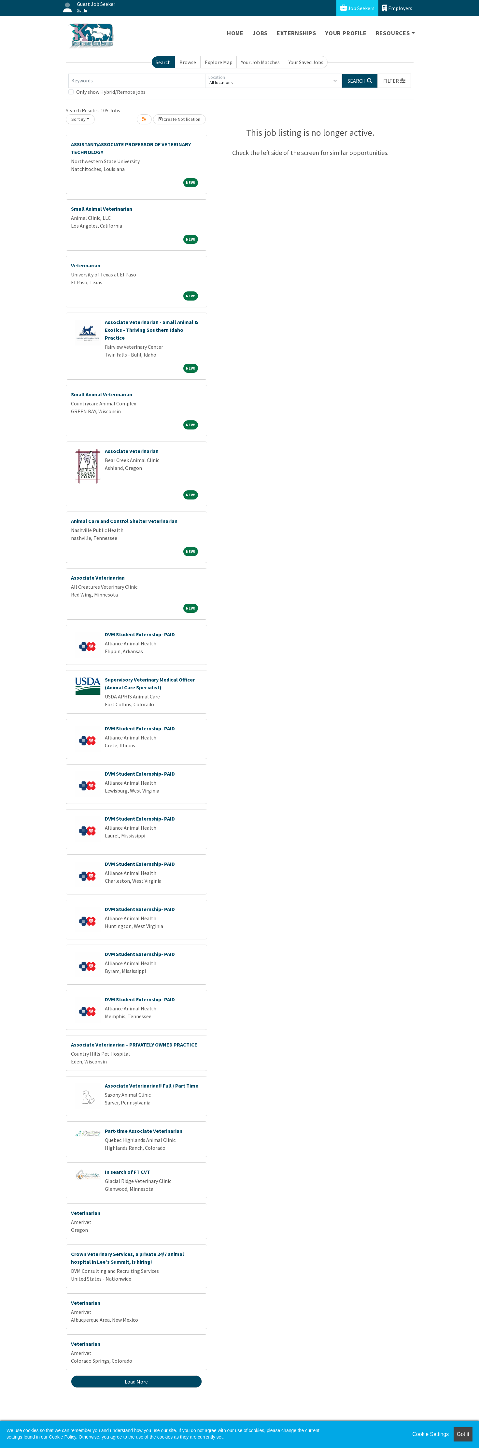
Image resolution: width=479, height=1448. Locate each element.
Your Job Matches (260, 62)
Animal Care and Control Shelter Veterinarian (124, 521)
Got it (463, 1434)
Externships (296, 33)
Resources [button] (393, 33)
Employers (397, 8)
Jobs (260, 33)
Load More (136, 1381)
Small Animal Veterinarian (101, 208)
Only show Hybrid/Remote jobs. (111, 92)
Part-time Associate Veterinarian (143, 1131)
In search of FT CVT (127, 1172)
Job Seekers (357, 8)
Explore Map (218, 62)
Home (235, 33)
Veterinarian (85, 265)
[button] (394, 81)
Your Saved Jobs (306, 62)
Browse (187, 62)
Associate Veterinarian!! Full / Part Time (151, 1085)
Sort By (78, 119)
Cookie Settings (430, 1434)
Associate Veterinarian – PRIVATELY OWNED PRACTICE (134, 1044)
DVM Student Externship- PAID (140, 634)
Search (163, 62)
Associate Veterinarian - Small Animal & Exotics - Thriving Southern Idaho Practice (151, 330)
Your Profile (346, 33)
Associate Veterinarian (132, 451)
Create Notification (179, 119)
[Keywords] (136, 81)
